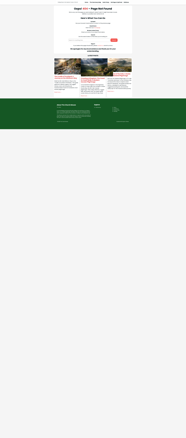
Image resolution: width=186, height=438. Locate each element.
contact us (100, 45)
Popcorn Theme (125, 121)
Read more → (58, 92)
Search (114, 40)
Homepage (97, 27)
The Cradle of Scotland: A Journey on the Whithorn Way (65, 77)
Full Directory (98, 107)
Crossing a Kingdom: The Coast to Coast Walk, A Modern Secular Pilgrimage (93, 80)
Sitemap (115, 111)
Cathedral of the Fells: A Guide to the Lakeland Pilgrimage (118, 75)
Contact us (116, 108)
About (115, 107)
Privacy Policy (116, 110)
